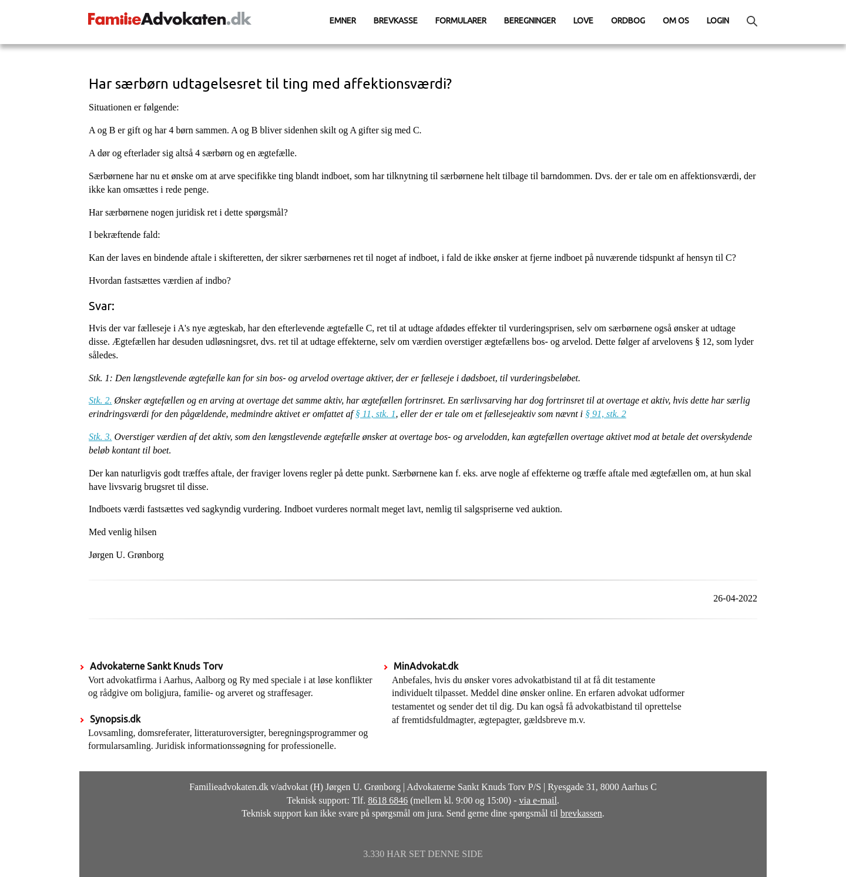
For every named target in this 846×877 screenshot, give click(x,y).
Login (718, 20)
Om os (676, 20)
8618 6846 (388, 800)
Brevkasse (396, 20)
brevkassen (581, 813)
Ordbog (628, 20)
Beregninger (530, 20)
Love (583, 20)
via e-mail (538, 800)
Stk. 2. (100, 400)
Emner (343, 20)
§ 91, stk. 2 (605, 414)
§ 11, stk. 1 (375, 414)
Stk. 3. (100, 437)
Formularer (460, 20)
